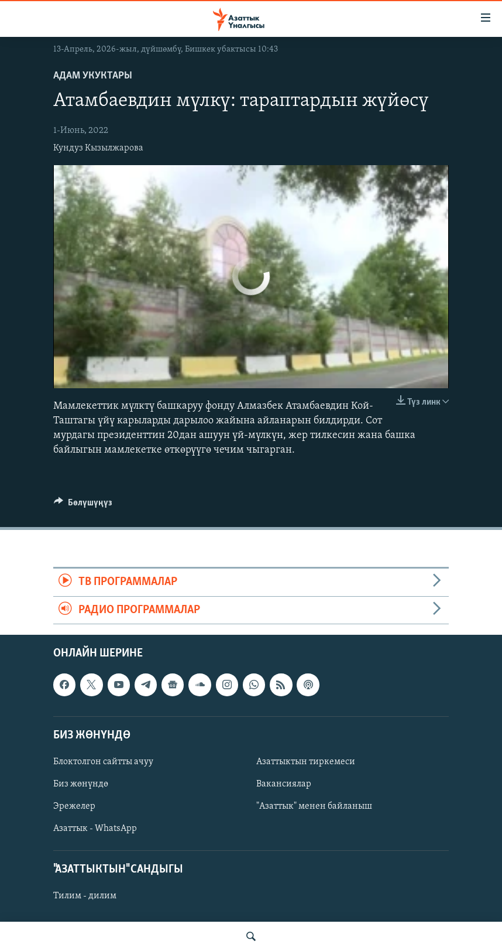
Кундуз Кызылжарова (98, 148)
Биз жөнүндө (80, 784)
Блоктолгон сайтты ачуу (103, 762)
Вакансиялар (283, 784)
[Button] (83, 505)
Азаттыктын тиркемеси (305, 762)
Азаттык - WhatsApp (95, 828)
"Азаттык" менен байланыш (314, 806)
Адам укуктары (92, 75)
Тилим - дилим (84, 896)
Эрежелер (74, 806)
